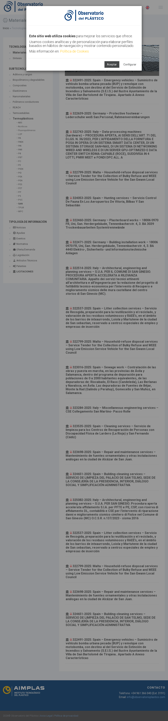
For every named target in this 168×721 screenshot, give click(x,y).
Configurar (129, 64)
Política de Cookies (74, 51)
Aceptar (112, 64)
